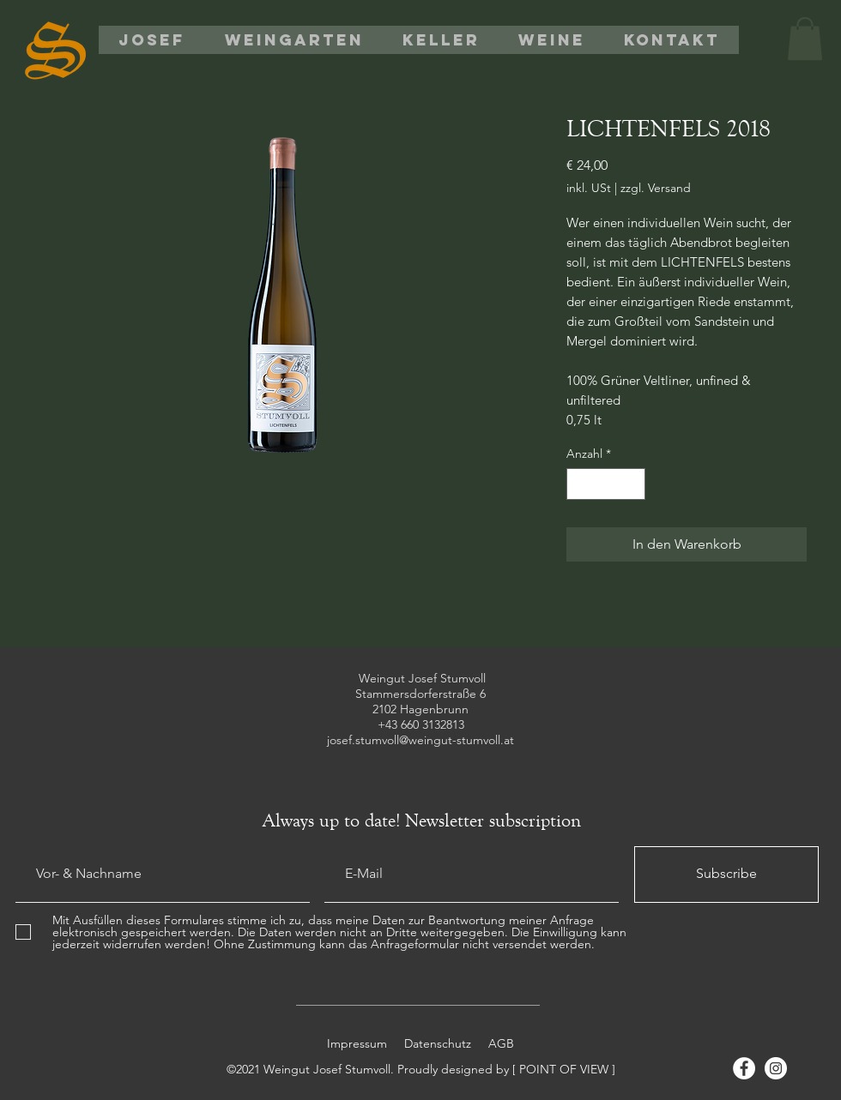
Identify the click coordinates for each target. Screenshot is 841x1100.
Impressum (357, 1043)
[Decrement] (579, 484)
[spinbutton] (605, 484)
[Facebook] (744, 1068)
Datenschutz (439, 1043)
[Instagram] (776, 1068)
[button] (805, 38)
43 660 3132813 (424, 724)
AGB (499, 1043)
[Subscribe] (726, 874)
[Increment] (632, 484)
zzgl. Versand (655, 188)
